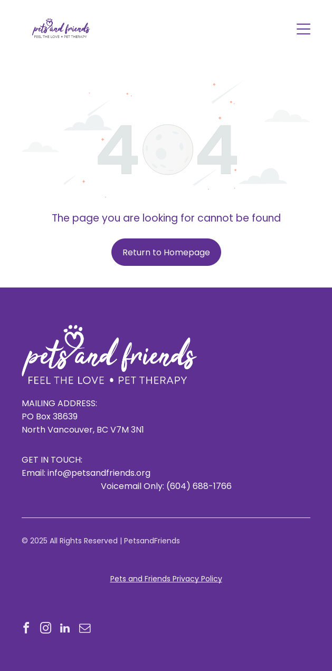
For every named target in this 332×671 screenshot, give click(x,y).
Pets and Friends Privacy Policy (166, 578)
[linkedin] (64, 629)
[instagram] (45, 629)
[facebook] (25, 629)
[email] (84, 629)
